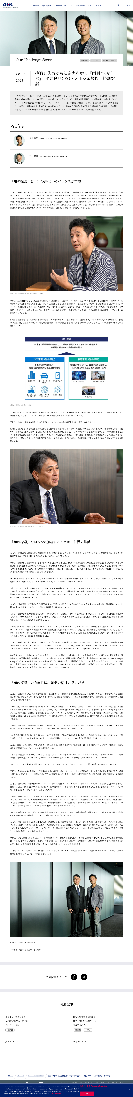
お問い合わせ (122, 6)
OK (87, 1094)
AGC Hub (20, 1076)
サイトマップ (58, 1083)
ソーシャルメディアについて (73, 1083)
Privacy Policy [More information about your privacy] (56, 1093)
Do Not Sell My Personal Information (93, 1086)
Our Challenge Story (36, 1076)
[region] (66, 1090)
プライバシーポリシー (118, 1083)
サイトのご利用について (101, 1083)
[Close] (129, 1089)
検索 (118, 6)
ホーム (10, 1076)
